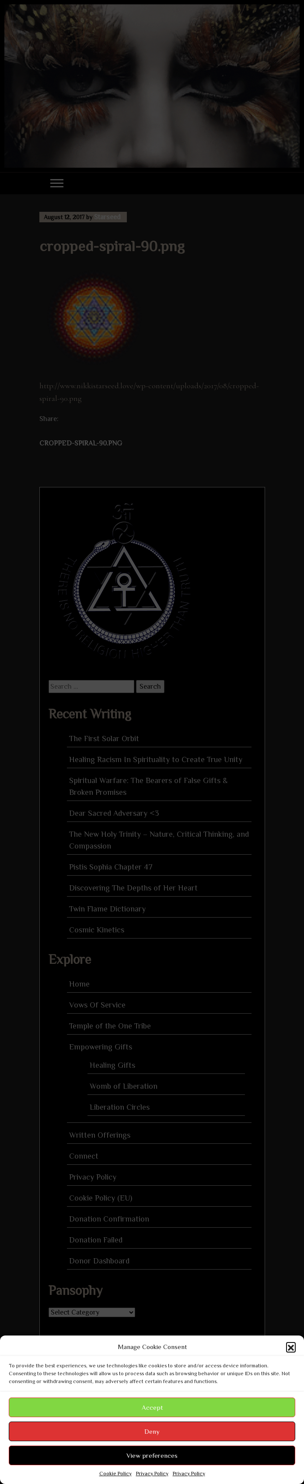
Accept (152, 1407)
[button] (291, 1347)
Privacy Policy (152, 1473)
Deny (152, 1431)
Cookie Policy (115, 1473)
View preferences (152, 1455)
